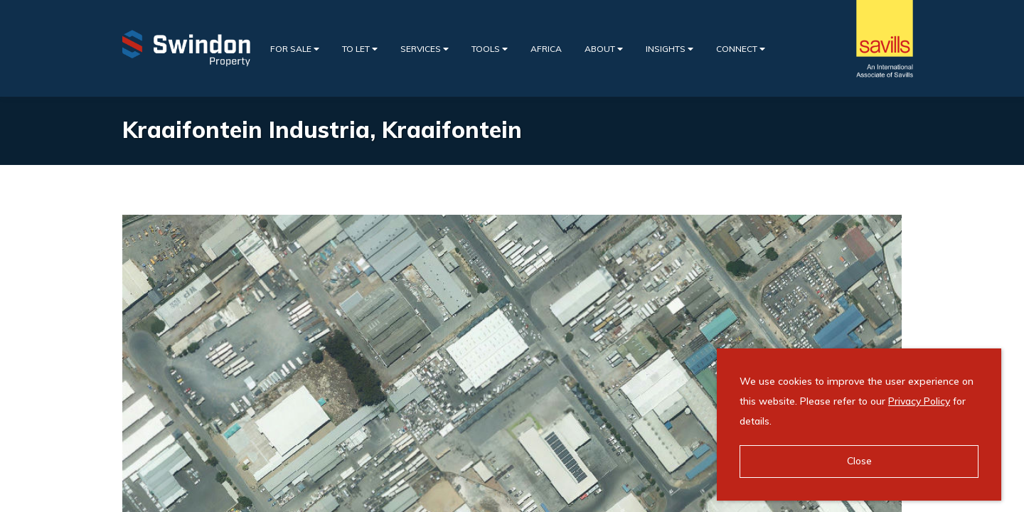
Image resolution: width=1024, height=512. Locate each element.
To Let (360, 49)
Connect (740, 49)
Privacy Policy (919, 401)
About (604, 49)
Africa (546, 48)
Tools (489, 49)
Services (424, 49)
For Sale (294, 49)
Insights (669, 49)
